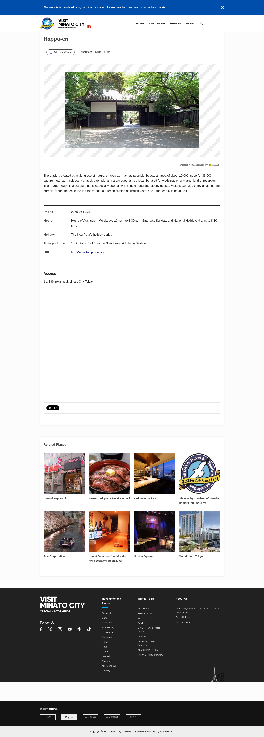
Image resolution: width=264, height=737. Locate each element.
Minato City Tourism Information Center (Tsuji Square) (199, 519)
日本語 (47, 717)
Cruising (106, 679)
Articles (141, 641)
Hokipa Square (143, 574)
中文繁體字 (112, 717)
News (141, 636)
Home (43, 33)
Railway (106, 689)
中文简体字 (90, 717)
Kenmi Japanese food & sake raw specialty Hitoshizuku (107, 577)
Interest (106, 674)
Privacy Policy (183, 640)
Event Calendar (146, 632)
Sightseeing (108, 646)
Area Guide (57, 33)
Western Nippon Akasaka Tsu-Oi (109, 516)
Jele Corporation (54, 574)
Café (104, 636)
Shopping (107, 655)
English (69, 717)
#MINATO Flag (102, 70)
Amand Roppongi (55, 516)
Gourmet (106, 631)
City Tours (143, 655)
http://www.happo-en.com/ (88, 271)
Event (105, 670)
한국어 (133, 717)
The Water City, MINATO (150, 673)
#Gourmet (86, 70)
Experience (107, 651)
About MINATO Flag (148, 668)
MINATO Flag (109, 684)
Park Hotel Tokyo (145, 516)
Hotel (104, 665)
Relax (105, 660)
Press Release (183, 636)
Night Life (107, 641)
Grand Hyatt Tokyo (191, 574)
